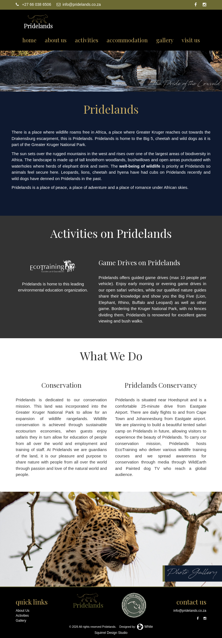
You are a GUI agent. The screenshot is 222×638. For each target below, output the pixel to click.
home (29, 40)
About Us (22, 611)
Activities (22, 616)
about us (56, 40)
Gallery (21, 621)
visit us (191, 40)
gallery (164, 40)
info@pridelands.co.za (79, 4)
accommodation (127, 40)
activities (86, 40)
